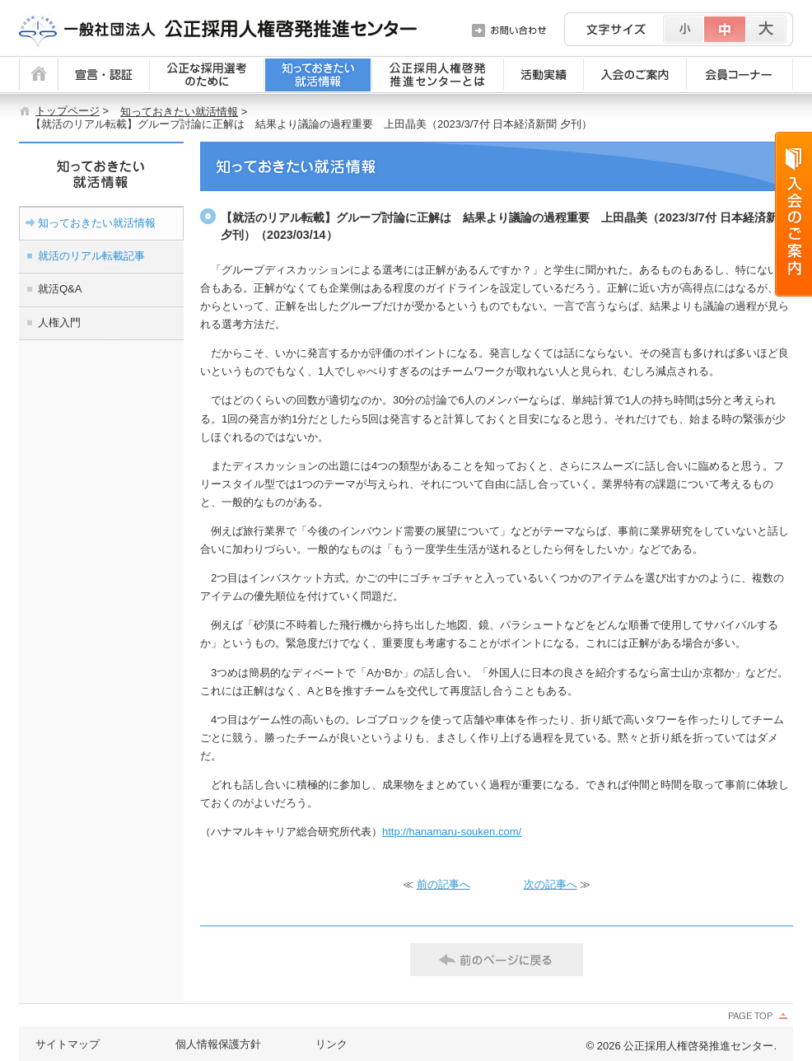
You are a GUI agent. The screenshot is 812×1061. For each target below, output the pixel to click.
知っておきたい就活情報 (179, 111)
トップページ (67, 111)
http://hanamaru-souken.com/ (451, 831)
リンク (331, 1044)
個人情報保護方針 (218, 1044)
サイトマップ (67, 1044)
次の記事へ (550, 884)
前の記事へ (443, 884)
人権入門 (59, 322)
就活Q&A (60, 289)
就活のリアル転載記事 (91, 256)
